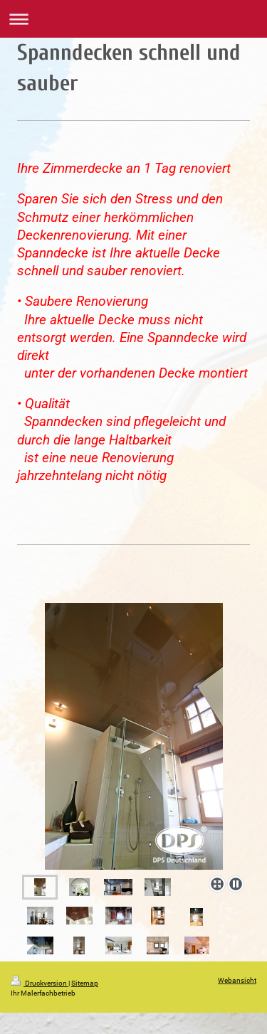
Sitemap (84, 983)
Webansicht (237, 980)
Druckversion (39, 983)
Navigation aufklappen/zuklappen (133, 19)
